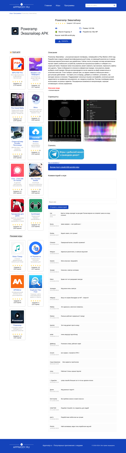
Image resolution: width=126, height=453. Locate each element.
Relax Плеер (17, 256)
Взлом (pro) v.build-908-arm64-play (64, 167)
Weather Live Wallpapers (35, 74)
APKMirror (17, 290)
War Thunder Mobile (35, 179)
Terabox (36, 141)
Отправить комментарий (58, 207)
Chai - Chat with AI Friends (17, 179)
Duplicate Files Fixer (35, 291)
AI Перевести (35, 256)
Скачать (63, 41)
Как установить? (53, 162)
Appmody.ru (21, 5)
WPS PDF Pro (17, 73)
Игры (58, 5)
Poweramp (17, 325)
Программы (69, 5)
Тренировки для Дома (17, 215)
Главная (48, 5)
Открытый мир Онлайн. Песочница (17, 143)
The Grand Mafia (17, 108)
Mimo (36, 107)
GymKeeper (35, 214)
